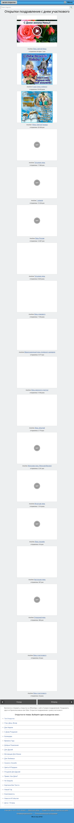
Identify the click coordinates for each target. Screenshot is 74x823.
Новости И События (11, 798)
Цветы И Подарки (10, 767)
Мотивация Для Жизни (12, 754)
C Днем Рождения (10, 732)
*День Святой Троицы (40, 125)
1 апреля (40, 200)
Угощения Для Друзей (12, 772)
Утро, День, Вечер (10, 723)
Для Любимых (9, 758)
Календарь (8, 736)
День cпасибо (40, 542)
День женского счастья (39, 390)
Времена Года (9, 741)
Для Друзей (8, 750)
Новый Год (8, 790)
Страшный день (39, 617)
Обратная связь (34, 810)
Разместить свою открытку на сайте (55, 810)
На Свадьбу (8, 781)
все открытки (9, 2)
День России (39, 238)
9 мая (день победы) (39, 87)
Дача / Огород (9, 803)
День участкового (39, 655)
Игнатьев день (39, 504)
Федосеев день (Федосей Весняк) (40, 466)
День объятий (40, 428)
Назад (19, 702)
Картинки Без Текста (11, 785)
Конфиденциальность (25, 813)
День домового (39, 314)
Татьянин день (39, 163)
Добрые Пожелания (11, 745)
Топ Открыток (9, 719)
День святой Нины (39, 49)
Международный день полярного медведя (39, 352)
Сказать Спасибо (10, 763)
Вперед (54, 702)
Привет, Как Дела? (11, 776)
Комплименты (9, 794)
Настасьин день (40, 580)
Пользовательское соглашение (46, 813)
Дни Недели (8, 727)
